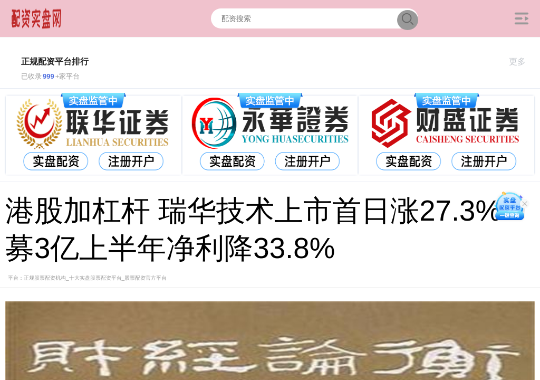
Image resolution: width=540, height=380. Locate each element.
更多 (522, 61)
